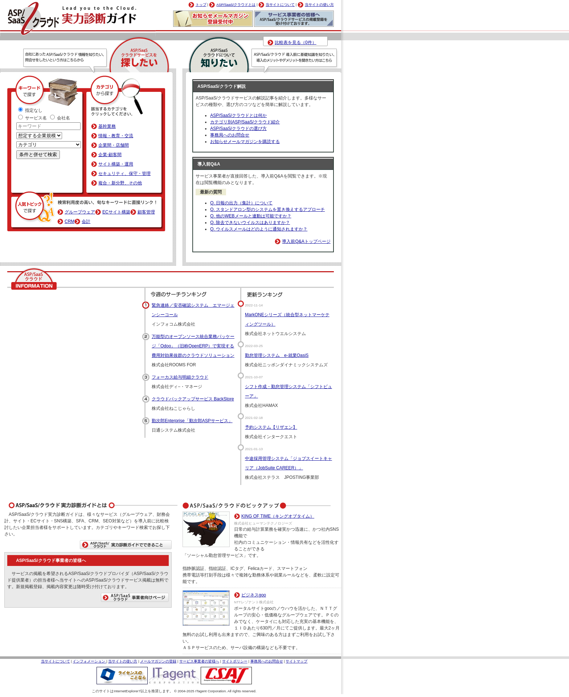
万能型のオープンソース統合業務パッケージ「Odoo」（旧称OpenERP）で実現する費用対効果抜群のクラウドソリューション (193, 346)
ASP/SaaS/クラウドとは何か (238, 115)
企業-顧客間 (110, 154)
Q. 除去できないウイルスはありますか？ (250, 222)
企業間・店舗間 (113, 145)
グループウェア (80, 212)
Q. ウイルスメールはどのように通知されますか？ (258, 229)
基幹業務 (107, 126)
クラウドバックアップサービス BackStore (193, 399)
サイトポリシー (234, 661)
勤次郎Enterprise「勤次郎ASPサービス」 (192, 420)
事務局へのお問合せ (229, 135)
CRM (69, 221)
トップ (201, 5)
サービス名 (33, 118)
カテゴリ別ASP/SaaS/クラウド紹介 (245, 122)
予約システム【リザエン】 (271, 427)
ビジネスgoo (253, 595)
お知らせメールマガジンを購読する (245, 141)
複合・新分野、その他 (120, 183)
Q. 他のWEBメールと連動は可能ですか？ (250, 216)
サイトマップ (296, 661)
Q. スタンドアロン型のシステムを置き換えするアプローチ (267, 209)
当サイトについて (280, 5)
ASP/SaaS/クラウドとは (235, 5)
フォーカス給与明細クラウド (180, 377)
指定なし (30, 110)
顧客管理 (146, 212)
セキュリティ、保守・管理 (124, 173)
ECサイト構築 (116, 212)
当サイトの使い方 (319, 5)
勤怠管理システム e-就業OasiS (276, 355)
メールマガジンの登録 (158, 661)
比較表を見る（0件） (295, 42)
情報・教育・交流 (115, 135)
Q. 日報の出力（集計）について (241, 202)
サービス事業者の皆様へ (199, 661)
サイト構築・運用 (115, 164)
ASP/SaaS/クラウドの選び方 (238, 128)
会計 (86, 221)
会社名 (60, 118)
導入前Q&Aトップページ (306, 241)
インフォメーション (89, 661)
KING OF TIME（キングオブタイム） (277, 516)
